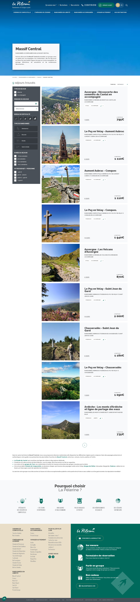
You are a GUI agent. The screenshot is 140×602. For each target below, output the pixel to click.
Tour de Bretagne (17, 556)
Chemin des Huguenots (18, 553)
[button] (4, 598)
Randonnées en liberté (62, 12)
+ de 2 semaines (22, 164)
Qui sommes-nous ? (51, 5)
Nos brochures (63, 5)
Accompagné (21, 95)
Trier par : (113, 84)
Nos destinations (121, 12)
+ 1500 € (19, 180)
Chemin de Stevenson (18, 544)
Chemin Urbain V (16, 549)
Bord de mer (33, 554)
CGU (63, 599)
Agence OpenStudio (108, 599)
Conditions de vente (41, 599)
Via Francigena (16, 560)
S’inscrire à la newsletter (90, 538)
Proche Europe (16, 590)
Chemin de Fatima (17, 565)
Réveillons (33, 561)
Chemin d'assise (16, 563)
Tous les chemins (16, 533)
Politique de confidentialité (74, 599)
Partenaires (51, 549)
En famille (33, 545)
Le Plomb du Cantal (20, 460)
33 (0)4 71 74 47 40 (89, 5)
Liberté (19, 92)
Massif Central (62, 457)
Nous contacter (75, 5)
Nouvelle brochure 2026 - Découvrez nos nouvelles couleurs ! (55, 544)
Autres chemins (16, 567)
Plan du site (30, 599)
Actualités (51, 533)
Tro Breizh (15, 558)
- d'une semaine (22, 156)
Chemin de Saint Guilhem (18, 546)
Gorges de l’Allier (89, 466)
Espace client (105, 5)
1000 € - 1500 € (22, 177)
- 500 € (19, 172)
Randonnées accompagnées (83, 12)
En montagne (33, 549)
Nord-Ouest (15, 583)
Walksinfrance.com (87, 586)
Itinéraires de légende (42, 12)
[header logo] (21, 3)
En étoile (32, 556)
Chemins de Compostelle (22, 12)
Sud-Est (14, 585)
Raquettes (33, 559)
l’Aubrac (113, 466)
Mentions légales (54, 599)
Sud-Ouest (15, 587)
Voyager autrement (104, 12)
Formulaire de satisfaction (55, 538)
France (14, 578)
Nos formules (16, 535)
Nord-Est (15, 581)
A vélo (32, 542)
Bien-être (33, 547)
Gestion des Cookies (91, 599)
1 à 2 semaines (21, 161)
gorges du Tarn (30, 464)
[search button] (127, 5)
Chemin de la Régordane (18, 551)
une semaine (21, 159)
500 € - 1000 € (21, 175)
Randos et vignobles (35, 552)
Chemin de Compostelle (33, 466)
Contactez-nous (52, 540)
